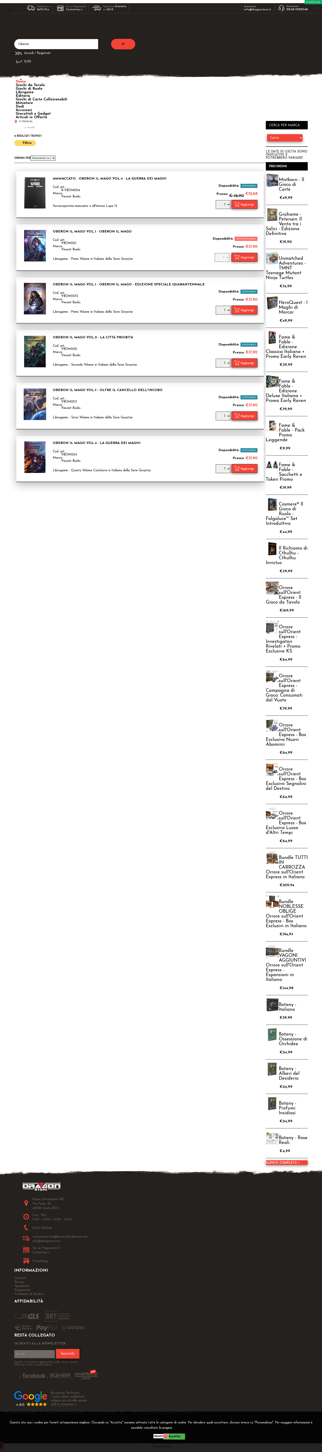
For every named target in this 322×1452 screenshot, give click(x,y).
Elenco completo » (283, 1162)
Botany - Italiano (287, 1007)
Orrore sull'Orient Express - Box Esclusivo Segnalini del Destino (286, 779)
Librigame (25, 92)
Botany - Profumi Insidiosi (287, 1108)
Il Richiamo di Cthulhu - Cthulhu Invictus (287, 555)
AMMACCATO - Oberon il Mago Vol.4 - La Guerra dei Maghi (109, 178)
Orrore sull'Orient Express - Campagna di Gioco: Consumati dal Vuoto (284, 688)
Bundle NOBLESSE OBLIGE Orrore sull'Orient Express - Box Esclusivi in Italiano (286, 913)
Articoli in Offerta (31, 117)
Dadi (20, 106)
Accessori (24, 110)
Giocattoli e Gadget (33, 114)
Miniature (24, 103)
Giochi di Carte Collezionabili (41, 99)
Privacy (183, 1428)
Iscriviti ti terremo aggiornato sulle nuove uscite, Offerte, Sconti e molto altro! (46, 1363)
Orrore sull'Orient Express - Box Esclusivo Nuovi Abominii (286, 735)
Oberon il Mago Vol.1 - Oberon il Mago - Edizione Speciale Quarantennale (129, 284)
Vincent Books (70, 196)
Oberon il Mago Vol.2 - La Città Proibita (93, 337)
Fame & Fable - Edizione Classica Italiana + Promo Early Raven (286, 347)
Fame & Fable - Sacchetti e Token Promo (284, 472)
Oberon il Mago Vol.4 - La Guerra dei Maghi (96, 443)
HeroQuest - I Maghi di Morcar (293, 307)
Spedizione (22, 1286)
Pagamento (23, 1290)
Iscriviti (67, 1354)
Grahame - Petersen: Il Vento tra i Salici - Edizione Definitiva (284, 224)
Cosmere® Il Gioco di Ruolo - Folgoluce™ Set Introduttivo (284, 514)
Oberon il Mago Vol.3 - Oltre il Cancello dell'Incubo (107, 390)
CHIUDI (162, 1442)
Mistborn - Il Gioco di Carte (291, 184)
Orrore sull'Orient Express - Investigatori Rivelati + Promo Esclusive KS (283, 639)
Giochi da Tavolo (30, 85)
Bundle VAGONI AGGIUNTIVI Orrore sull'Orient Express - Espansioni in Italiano (286, 965)
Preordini (278, 166)
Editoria (23, 96)
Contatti (20, 1278)
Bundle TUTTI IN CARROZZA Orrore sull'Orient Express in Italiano (287, 867)
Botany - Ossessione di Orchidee (293, 1039)
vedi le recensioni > (64, 1404)
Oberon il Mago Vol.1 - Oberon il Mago (92, 231)
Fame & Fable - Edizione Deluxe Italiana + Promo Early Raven (286, 391)
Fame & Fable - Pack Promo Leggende (285, 432)
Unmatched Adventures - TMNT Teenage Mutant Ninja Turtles (286, 268)
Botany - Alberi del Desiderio (289, 1073)
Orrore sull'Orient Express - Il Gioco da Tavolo (283, 595)
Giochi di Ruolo (29, 89)
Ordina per (22, 158)
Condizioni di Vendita (29, 1294)
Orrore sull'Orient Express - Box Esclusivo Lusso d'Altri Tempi (286, 823)
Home (21, 81)
